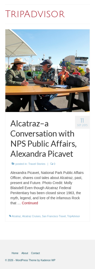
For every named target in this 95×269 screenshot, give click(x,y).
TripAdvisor (73, 216)
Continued (30, 203)
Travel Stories (36, 163)
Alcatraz (16, 216)
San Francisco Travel (54, 216)
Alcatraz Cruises (31, 216)
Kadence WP (48, 260)
